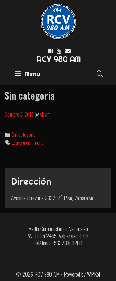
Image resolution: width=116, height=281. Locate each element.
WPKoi (93, 274)
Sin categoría (24, 134)
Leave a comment (27, 142)
